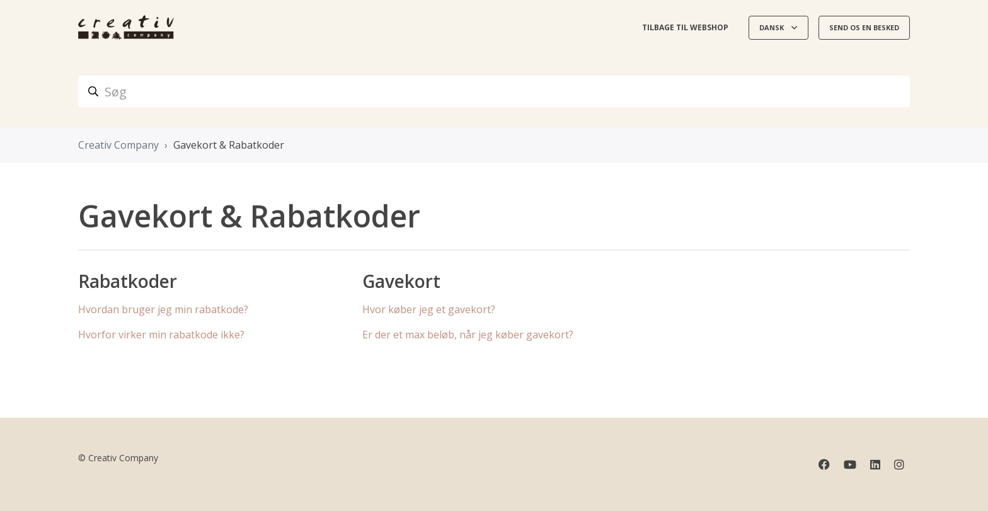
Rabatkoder (127, 281)
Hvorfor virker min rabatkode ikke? (161, 335)
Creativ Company (118, 145)
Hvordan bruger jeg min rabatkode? (163, 309)
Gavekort (401, 281)
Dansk (772, 27)
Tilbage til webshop (685, 27)
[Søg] (494, 91)
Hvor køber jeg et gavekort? (428, 309)
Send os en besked (864, 27)
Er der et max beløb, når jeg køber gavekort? (467, 335)
